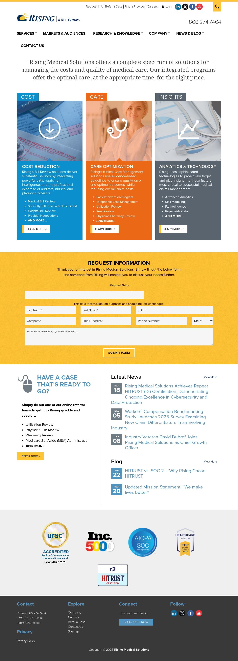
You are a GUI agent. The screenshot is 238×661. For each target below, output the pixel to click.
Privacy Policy (26, 641)
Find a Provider (135, 7)
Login (168, 6)
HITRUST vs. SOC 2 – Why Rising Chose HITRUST (165, 473)
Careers (152, 7)
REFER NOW (30, 456)
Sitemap (73, 631)
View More (210, 377)
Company (74, 612)
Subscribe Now (136, 622)
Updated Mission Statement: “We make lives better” (164, 489)
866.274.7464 (205, 22)
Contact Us (75, 627)
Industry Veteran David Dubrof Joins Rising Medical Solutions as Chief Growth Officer (166, 442)
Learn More (35, 229)
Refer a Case (114, 7)
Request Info (94, 7)
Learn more (172, 229)
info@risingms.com (29, 623)
